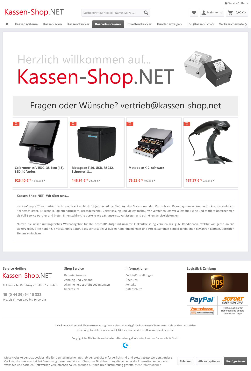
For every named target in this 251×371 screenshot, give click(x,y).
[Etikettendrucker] (139, 24)
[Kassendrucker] (78, 24)
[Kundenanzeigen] (169, 24)
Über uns (132, 280)
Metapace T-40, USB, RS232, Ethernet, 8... (93, 170)
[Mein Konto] (212, 13)
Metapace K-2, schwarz (146, 168)
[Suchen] (146, 13)
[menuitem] (116, 13)
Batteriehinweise (75, 275)
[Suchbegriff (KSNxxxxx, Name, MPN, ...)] (116, 13)
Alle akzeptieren (209, 361)
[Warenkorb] (237, 13)
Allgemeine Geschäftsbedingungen (87, 284)
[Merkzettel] (194, 13)
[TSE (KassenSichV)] (200, 24)
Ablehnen (185, 361)
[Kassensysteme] (26, 24)
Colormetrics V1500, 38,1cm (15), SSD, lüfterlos (39, 170)
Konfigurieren (235, 361)
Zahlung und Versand (78, 280)
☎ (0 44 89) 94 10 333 (22, 294)
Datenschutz (134, 289)
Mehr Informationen (148, 365)
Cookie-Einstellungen (139, 275)
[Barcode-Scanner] (108, 24)
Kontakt (131, 284)
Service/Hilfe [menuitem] (235, 3)
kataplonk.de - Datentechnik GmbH (159, 338)
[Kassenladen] (52, 24)
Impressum (71, 289)
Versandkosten (116, 325)
